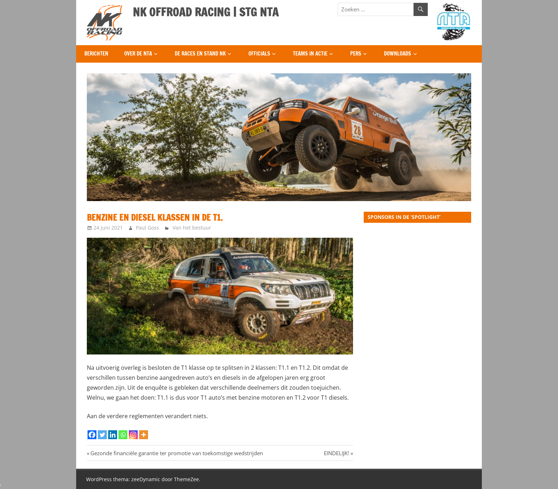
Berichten (96, 53)
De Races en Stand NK (200, 53)
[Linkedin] (112, 434)
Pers (355, 53)
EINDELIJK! (336, 453)
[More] (143, 434)
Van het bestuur (192, 227)
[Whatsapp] (123, 434)
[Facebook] (92, 434)
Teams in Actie (310, 53)
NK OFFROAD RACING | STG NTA (206, 12)
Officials (259, 53)
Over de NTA (138, 53)
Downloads (397, 53)
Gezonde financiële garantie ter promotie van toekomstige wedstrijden (176, 453)
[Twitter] (102, 434)
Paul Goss (147, 227)
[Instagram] (133, 434)
